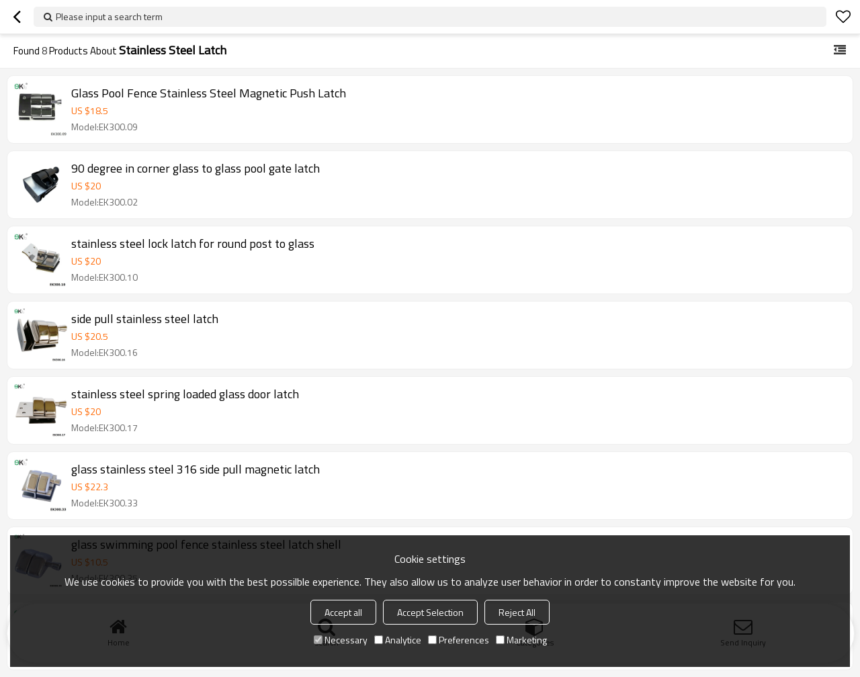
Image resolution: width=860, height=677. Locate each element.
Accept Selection (430, 612)
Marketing (521, 640)
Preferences (458, 640)
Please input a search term (109, 16)
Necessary (341, 640)
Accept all (343, 612)
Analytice (397, 640)
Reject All (517, 612)
